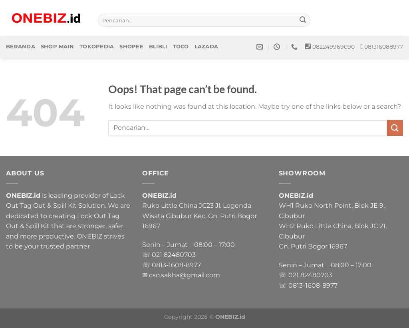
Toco (181, 47)
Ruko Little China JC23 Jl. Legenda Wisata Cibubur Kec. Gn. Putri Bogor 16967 (199, 216)
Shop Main (57, 47)
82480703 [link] (180, 254)
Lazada (206, 47)
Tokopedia (96, 47)
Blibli (158, 47)
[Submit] (303, 20)
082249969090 (333, 47)
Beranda (20, 47)
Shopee (131, 47)
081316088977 (383, 47)
